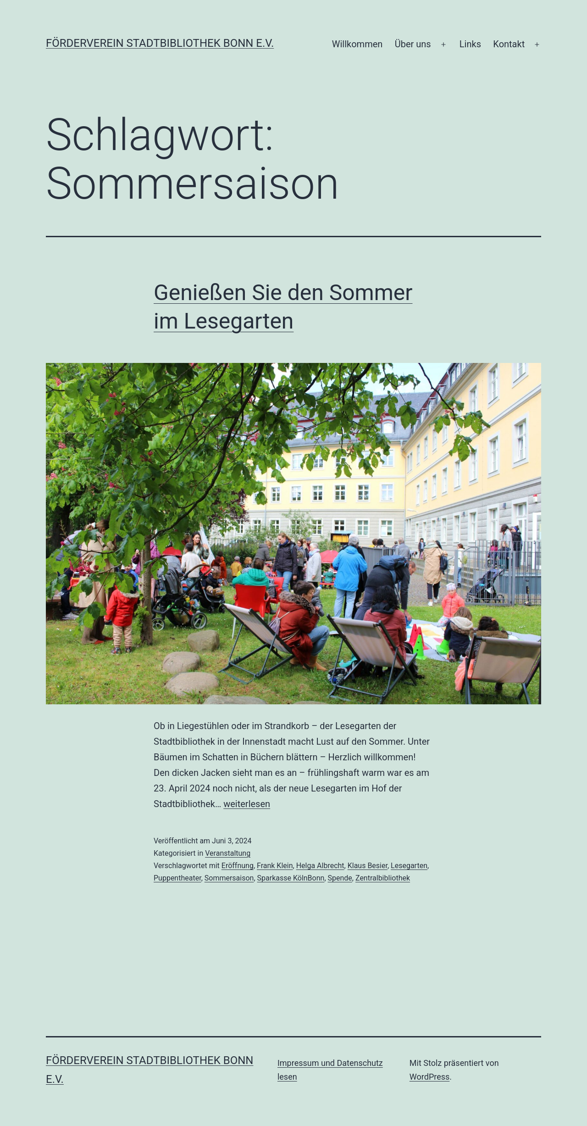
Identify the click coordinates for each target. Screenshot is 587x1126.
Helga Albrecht (320, 865)
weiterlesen (246, 803)
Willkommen (357, 44)
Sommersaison (229, 878)
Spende (340, 878)
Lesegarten (409, 865)
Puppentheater (177, 878)
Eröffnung (238, 865)
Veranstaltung (227, 853)
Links (470, 44)
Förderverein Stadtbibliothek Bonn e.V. (160, 43)
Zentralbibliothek (382, 878)
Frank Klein (275, 865)
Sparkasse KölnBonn (291, 878)
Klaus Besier (368, 865)
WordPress (429, 1076)
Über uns (413, 44)
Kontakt (509, 44)
